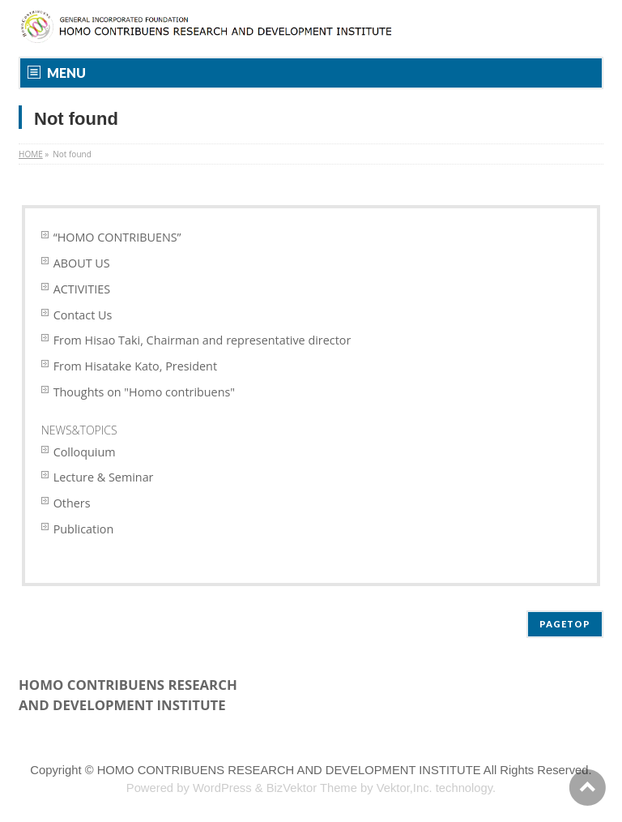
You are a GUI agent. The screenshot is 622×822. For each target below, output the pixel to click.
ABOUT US (81, 263)
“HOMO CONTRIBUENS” (117, 237)
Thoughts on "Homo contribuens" (144, 392)
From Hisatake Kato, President (135, 366)
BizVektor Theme (311, 787)
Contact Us (83, 315)
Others (72, 503)
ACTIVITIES (81, 289)
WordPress (222, 787)
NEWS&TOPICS (79, 430)
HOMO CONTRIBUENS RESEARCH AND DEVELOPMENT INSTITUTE (289, 770)
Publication (83, 529)
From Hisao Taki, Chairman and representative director (202, 340)
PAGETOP (564, 624)
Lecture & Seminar (103, 477)
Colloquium (84, 452)
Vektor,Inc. (404, 787)
